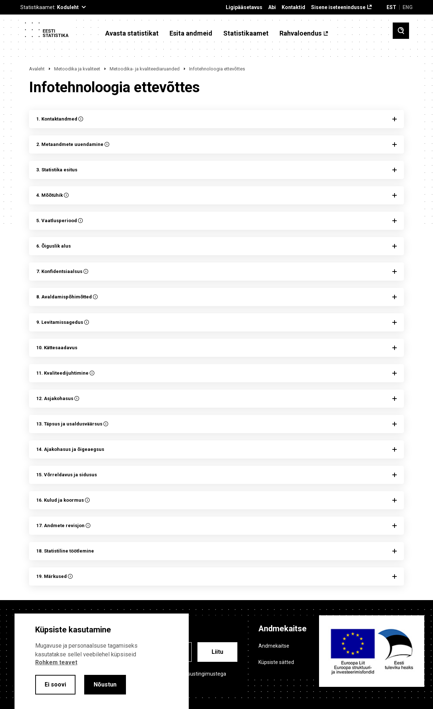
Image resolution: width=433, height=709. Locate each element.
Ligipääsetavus (244, 7)
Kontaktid (293, 7)
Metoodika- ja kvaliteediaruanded (145, 69)
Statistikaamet (246, 33)
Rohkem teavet (56, 662)
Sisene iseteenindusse (338, 7)
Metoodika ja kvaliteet (77, 69)
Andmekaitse (273, 646)
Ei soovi (55, 684)
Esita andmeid (190, 33)
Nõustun (105, 684)
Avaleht (37, 69)
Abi (272, 7)
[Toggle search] (401, 30)
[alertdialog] (102, 661)
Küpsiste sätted (276, 662)
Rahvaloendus (300, 33)
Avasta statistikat (132, 33)
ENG (408, 7)
